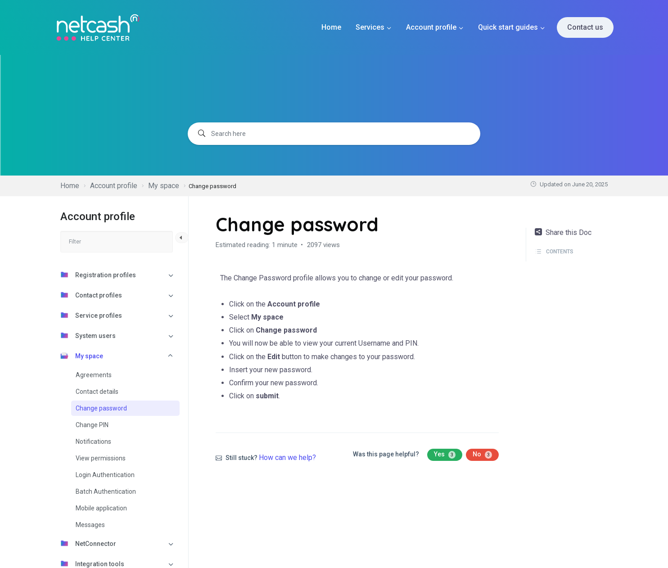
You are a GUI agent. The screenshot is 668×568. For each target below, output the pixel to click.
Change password (101, 408)
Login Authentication (105, 474)
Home (331, 27)
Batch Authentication (106, 491)
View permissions (101, 458)
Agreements (94, 375)
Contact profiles (91, 295)
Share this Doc (563, 232)
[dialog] (651, 550)
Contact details (97, 391)
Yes (445, 455)
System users (88, 335)
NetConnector (88, 543)
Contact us (585, 27)
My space (81, 356)
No (482, 455)
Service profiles (91, 315)
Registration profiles (98, 274)
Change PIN (92, 424)
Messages (90, 524)
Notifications (93, 441)
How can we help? (287, 457)
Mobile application (101, 508)
